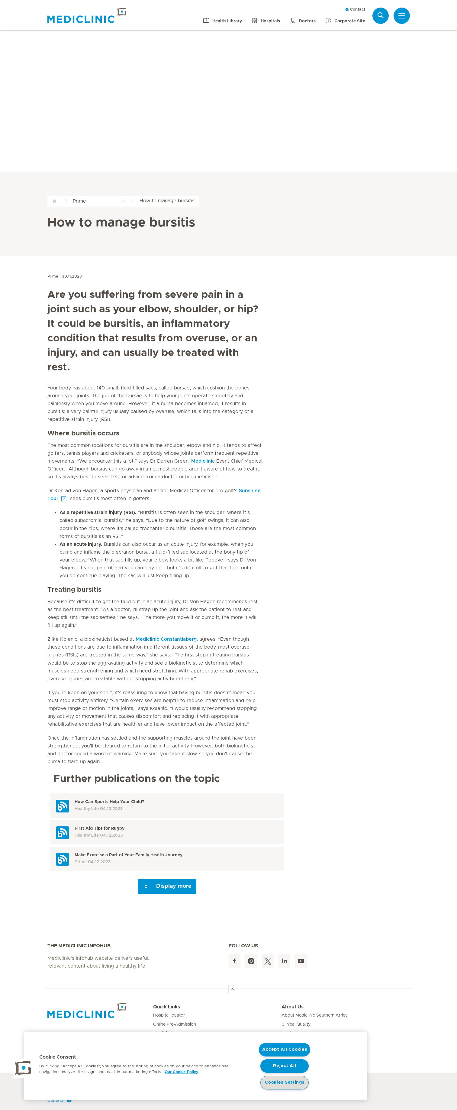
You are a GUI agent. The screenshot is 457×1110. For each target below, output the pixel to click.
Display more (167, 886)
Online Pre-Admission (174, 1024)
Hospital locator (169, 1015)
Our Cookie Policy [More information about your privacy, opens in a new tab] (181, 1072)
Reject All (284, 1066)
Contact (355, 9)
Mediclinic (203, 461)
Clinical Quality (296, 1024)
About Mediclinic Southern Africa (315, 1015)
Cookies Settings (284, 1082)
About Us (293, 1006)
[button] (23, 1068)
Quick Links (166, 1006)
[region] (195, 1066)
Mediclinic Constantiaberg (166, 639)
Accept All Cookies (284, 1049)
